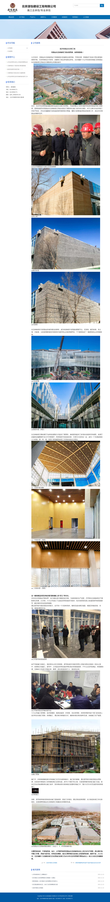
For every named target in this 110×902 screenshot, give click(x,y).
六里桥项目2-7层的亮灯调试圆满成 (16, 65)
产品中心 (32, 17)
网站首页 (11, 17)
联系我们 (75, 17)
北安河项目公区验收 (51, 862)
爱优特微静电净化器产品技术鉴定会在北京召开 (88, 862)
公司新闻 (10, 48)
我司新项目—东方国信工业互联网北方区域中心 (45, 881)
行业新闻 (10, 51)
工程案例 (54, 17)
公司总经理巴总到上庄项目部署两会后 (17, 62)
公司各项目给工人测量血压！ (40, 874)
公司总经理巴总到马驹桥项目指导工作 (17, 76)
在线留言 (64, 17)
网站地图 (70, 896)
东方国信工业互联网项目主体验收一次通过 (43, 877)
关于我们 (22, 17)
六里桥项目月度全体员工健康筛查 (16, 73)
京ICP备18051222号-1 (63, 896)
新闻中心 (43, 17)
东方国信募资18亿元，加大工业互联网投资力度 (45, 884)
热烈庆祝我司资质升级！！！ (15, 69)
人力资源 (86, 17)
